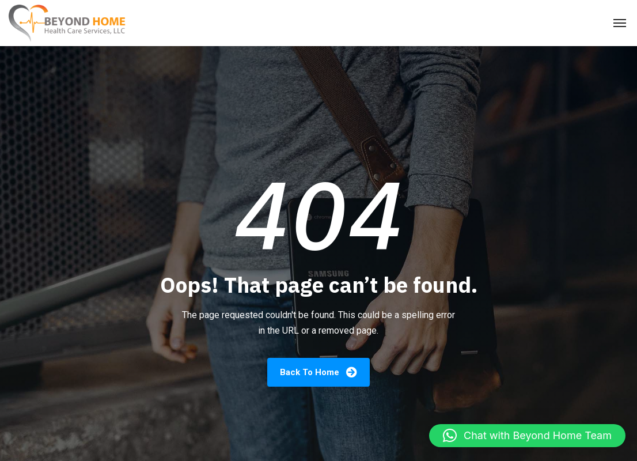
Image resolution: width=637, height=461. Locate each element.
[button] (527, 435)
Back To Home (318, 371)
